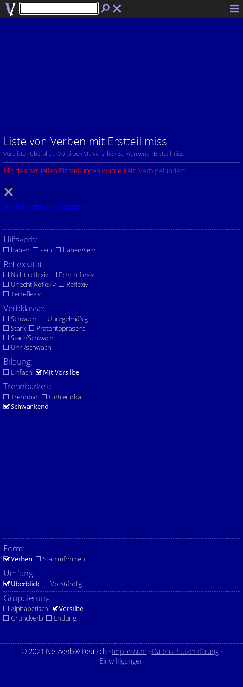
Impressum (129, 651)
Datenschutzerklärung (185, 651)
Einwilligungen (121, 661)
